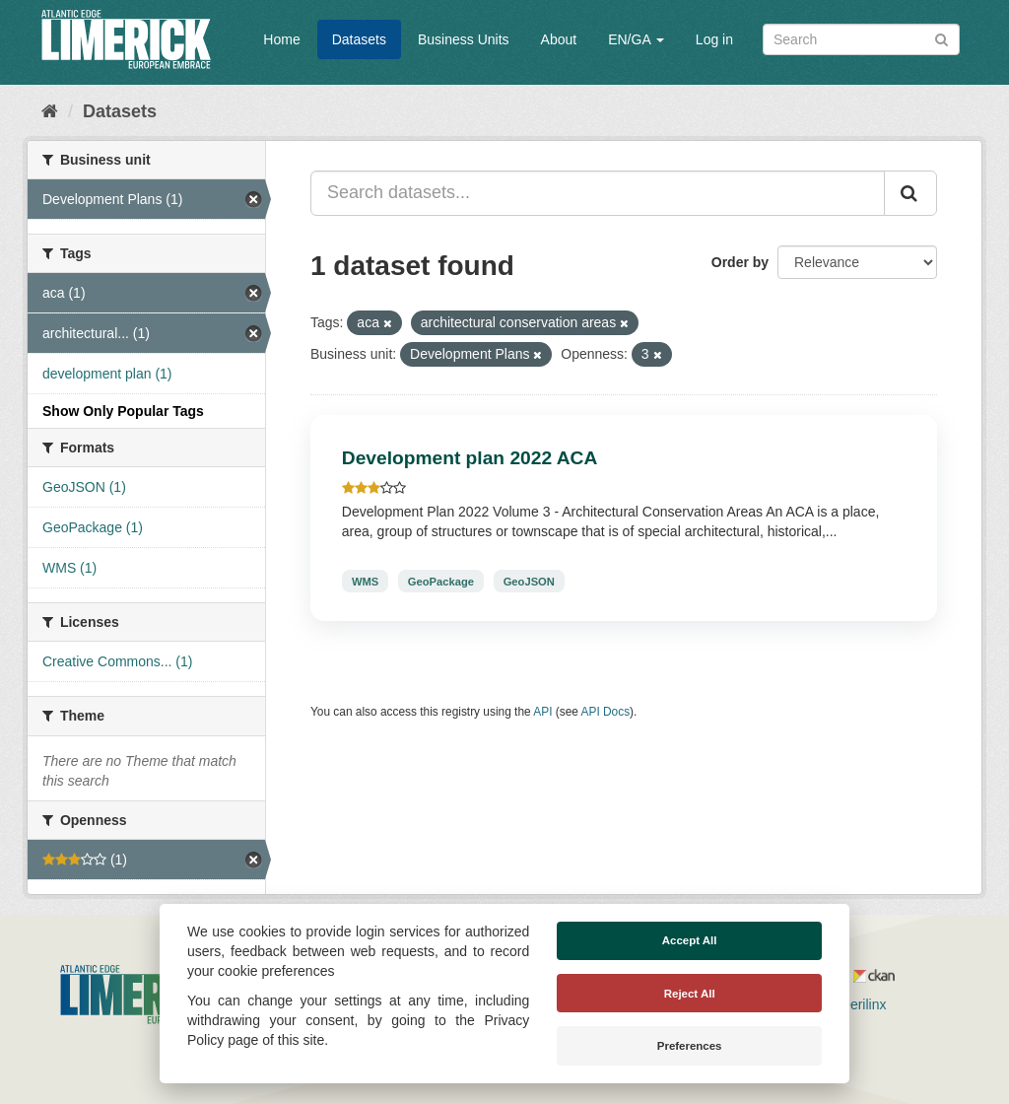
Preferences (689, 1046)
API (542, 712)
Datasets (359, 39)
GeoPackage (441, 580)
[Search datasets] (861, 39)
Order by (740, 262)
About (559, 39)
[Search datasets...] (597, 193)
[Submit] (941, 38)
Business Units (463, 39)
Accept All (689, 940)
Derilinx (855, 1004)
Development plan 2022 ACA (469, 458)
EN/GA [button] (636, 39)
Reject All (689, 994)
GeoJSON (529, 580)
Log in (714, 39)
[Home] (49, 111)
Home (281, 39)
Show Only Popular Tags (123, 411)
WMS (365, 580)
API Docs (606, 712)
